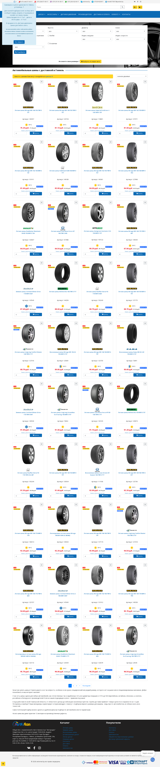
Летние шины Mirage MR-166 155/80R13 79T (63, 474)
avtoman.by (85, 2)
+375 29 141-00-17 (56, 2)
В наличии (52, 43)
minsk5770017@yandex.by (114, 2)
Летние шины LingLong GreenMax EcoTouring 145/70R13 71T (132, 655)
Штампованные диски (70, 734)
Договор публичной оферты (119, 739)
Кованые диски (68, 739)
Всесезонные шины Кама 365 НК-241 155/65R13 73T (132, 353)
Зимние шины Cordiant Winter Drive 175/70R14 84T (28, 413)
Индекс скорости (121, 36)
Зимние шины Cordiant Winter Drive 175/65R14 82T (28, 292)
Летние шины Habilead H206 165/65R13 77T (62, 171)
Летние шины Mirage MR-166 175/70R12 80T (132, 232)
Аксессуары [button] (52, 14)
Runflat (52, 36)
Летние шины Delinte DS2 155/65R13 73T (132, 412)
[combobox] (63, 31)
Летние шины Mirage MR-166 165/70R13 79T (97, 534)
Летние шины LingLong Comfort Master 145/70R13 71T (28, 353)
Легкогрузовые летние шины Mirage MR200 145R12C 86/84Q (28, 655)
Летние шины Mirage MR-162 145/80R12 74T (28, 171)
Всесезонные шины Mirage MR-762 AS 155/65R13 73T (62, 353)
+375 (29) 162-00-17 (72, 2)
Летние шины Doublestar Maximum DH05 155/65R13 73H (28, 232)
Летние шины (67, 728)
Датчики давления (68, 14)
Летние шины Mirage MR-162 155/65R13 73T (132, 111)
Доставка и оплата (102, 14)
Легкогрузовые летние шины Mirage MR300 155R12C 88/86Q (63, 534)
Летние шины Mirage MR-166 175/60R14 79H (132, 594)
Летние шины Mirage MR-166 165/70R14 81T (132, 474)
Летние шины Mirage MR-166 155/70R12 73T (28, 111)
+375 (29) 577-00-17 (41, 2)
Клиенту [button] (115, 14)
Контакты (126, 14)
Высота (50, 28)
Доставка (66, 743)
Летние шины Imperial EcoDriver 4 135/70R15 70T (97, 111)
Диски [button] (41, 14)
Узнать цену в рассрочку (28, 130)
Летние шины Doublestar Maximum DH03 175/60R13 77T (62, 655)
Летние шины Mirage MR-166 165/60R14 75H (132, 171)
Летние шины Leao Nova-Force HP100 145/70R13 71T (97, 413)
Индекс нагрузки (87, 36)
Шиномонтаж (68, 747)
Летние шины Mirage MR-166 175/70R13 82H (28, 594)
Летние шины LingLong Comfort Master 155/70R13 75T (132, 534)
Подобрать (20, 52)
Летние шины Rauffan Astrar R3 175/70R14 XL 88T (28, 474)
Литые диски (67, 736)
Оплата (65, 745)
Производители (85, 14)
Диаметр (85, 28)
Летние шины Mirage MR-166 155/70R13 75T (63, 111)
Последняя (86, 686)
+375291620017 (97, 2)
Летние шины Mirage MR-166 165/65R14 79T (97, 353)
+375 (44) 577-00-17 (26, 2)
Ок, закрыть (19, 42)
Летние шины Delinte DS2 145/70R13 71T (63, 291)
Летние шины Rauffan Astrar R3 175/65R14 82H (97, 292)
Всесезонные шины (69, 732)
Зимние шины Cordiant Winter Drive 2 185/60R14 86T (63, 594)
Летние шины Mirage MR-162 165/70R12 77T (97, 594)
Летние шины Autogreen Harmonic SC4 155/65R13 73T (97, 232)
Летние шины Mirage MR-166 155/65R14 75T (132, 292)
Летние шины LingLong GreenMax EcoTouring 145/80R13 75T (63, 413)
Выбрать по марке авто (90, 61)
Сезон (117, 28)
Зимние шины (67, 730)
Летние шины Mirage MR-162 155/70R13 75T (97, 171)
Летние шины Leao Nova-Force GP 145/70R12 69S (63, 232)
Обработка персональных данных (121, 736)
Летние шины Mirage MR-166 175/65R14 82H (97, 655)
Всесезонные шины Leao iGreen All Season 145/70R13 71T (97, 474)
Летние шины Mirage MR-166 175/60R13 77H (28, 534)
